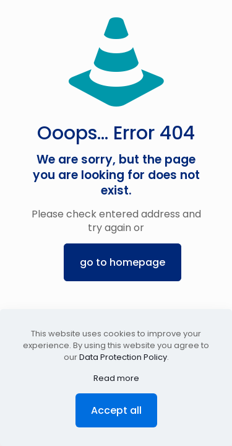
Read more (116, 378)
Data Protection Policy (123, 357)
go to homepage (122, 262)
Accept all (116, 410)
